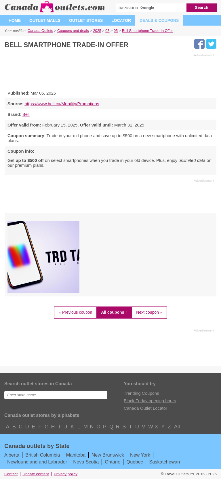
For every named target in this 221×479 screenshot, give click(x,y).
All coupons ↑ (114, 312)
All (176, 427)
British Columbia (42, 454)
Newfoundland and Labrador (37, 461)
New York (140, 454)
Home (15, 20)
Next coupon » (149, 312)
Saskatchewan (164, 461)
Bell (26, 114)
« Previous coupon (75, 312)
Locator (121, 20)
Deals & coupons (159, 20)
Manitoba (75, 454)
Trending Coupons (141, 393)
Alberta (11, 454)
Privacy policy (66, 474)
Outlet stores (86, 20)
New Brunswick (108, 454)
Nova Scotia (86, 461)
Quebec (134, 461)
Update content (35, 474)
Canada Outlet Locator (145, 408)
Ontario (112, 461)
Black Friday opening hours (150, 400)
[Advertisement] (109, 70)
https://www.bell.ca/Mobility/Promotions (61, 103)
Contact (11, 474)
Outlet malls (44, 20)
